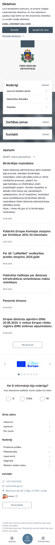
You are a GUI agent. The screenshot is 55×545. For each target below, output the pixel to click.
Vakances (8, 422)
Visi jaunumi (27, 344)
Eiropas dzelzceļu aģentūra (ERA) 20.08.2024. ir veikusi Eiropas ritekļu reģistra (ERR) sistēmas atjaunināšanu (27, 322)
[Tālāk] (50, 363)
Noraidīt (14, 30)
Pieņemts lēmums (14, 300)
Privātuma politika (12, 447)
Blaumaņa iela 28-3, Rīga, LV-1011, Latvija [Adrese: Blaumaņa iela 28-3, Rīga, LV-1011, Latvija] (26, 490)
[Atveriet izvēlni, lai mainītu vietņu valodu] (12, 540)
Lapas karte (9, 456)
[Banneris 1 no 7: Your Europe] (27, 364)
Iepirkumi (8, 426)
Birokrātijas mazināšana (18, 163)
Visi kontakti (17, 505)
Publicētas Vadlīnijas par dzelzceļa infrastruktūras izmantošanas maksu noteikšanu (26, 279)
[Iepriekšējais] (4, 363)
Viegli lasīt (8, 460)
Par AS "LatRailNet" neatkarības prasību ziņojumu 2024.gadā (23, 255)
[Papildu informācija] (16, 496)
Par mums (9, 431)
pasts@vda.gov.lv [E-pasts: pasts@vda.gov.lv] (14, 486)
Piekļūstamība (10, 451)
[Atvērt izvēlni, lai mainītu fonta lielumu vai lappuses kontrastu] (43, 540)
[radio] (10, 398)
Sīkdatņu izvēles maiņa (15, 465)
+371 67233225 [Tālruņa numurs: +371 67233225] (14, 481)
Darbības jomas (17, 122)
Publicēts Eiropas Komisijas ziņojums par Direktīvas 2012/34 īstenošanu (26, 233)
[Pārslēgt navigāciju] (27, 539)
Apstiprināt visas (41, 30)
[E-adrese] (8, 496)
